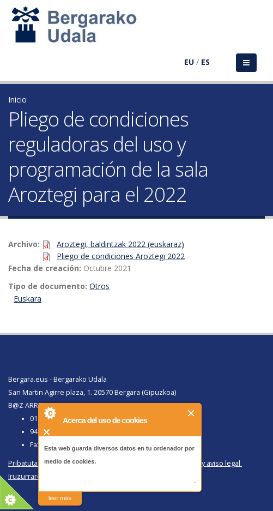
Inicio (17, 99)
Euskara (27, 298)
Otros (99, 286)
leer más (59, 498)
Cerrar (191, 413)
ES (205, 62)
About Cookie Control (49, 413)
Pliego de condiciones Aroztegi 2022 (121, 256)
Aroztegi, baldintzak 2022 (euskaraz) (120, 244)
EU (189, 62)
